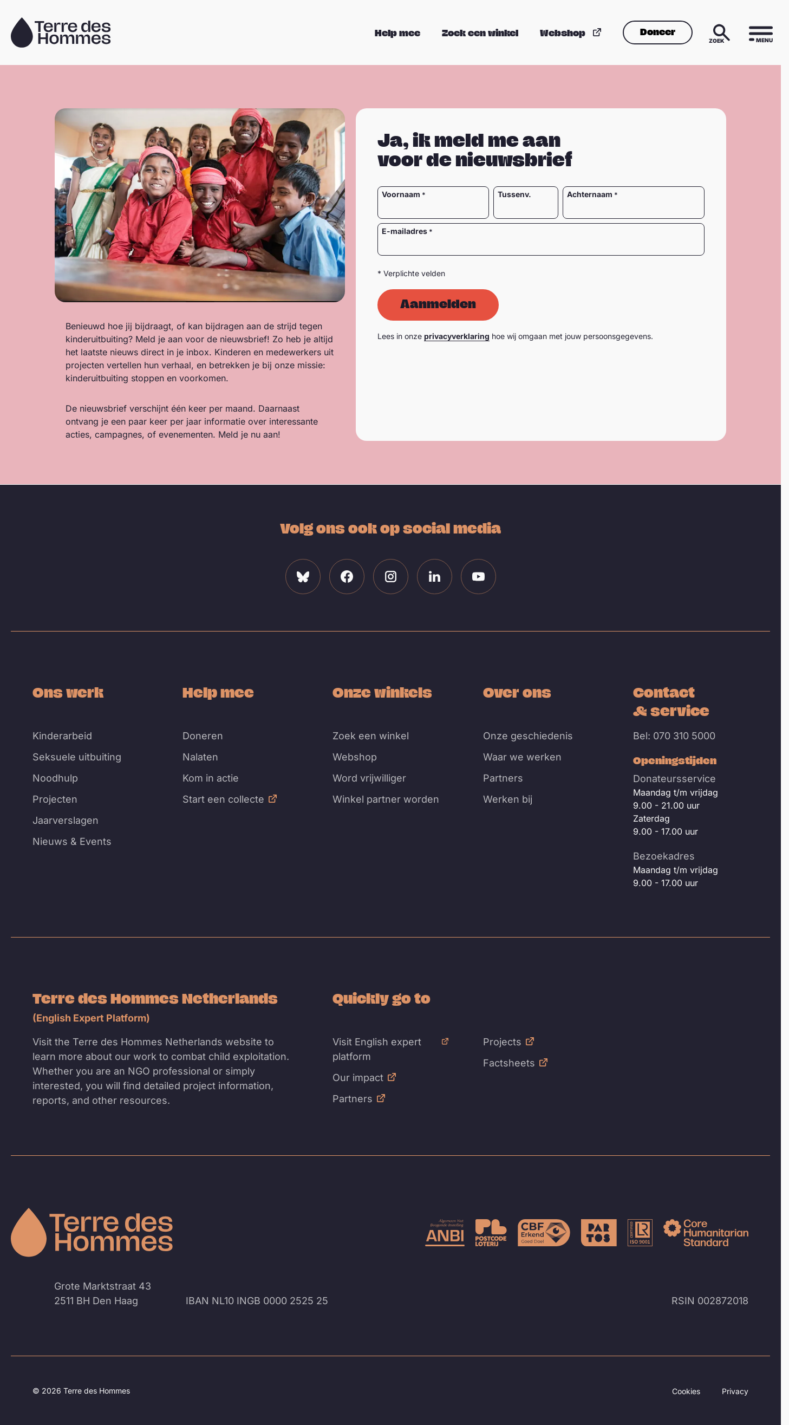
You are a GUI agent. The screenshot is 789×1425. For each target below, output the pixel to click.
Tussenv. (514, 194)
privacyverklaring (457, 336)
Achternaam (589, 194)
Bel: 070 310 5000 (674, 735)
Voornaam (401, 194)
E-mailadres (404, 231)
